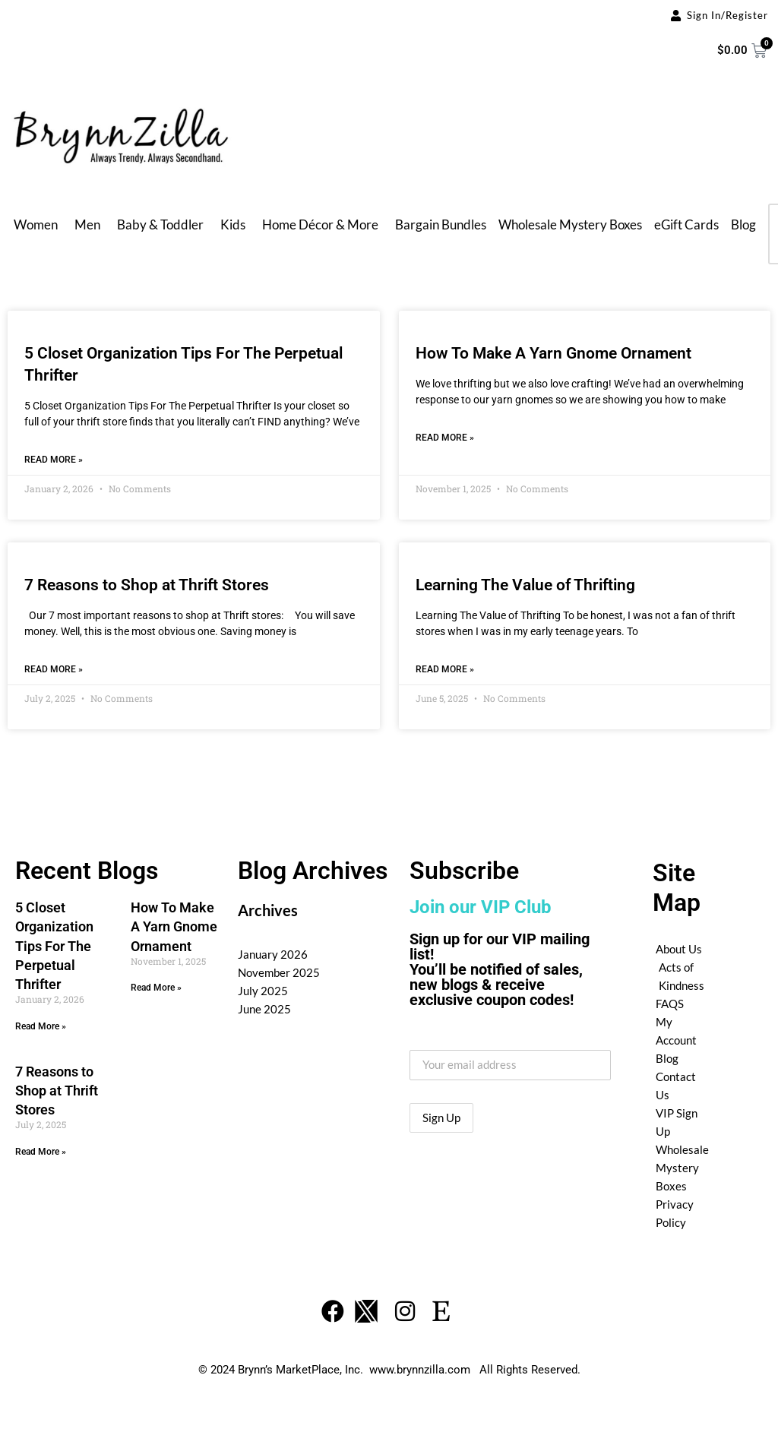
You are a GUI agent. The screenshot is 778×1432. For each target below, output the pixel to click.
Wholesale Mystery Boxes (570, 224)
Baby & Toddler (160, 224)
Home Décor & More (320, 224)
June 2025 (264, 1009)
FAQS (670, 1003)
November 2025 (279, 972)
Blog (743, 224)
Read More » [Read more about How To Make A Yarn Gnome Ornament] (445, 437)
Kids (232, 224)
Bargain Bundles (440, 224)
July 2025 (263, 990)
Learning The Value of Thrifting (525, 585)
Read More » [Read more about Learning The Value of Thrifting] (445, 669)
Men (87, 224)
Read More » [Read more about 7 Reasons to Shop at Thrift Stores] (53, 669)
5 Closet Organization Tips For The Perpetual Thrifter (54, 945)
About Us (679, 949)
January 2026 (273, 954)
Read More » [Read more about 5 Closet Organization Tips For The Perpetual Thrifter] (53, 459)
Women (36, 224)
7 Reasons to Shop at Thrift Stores (146, 585)
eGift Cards (686, 224)
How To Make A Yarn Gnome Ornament (553, 353)
